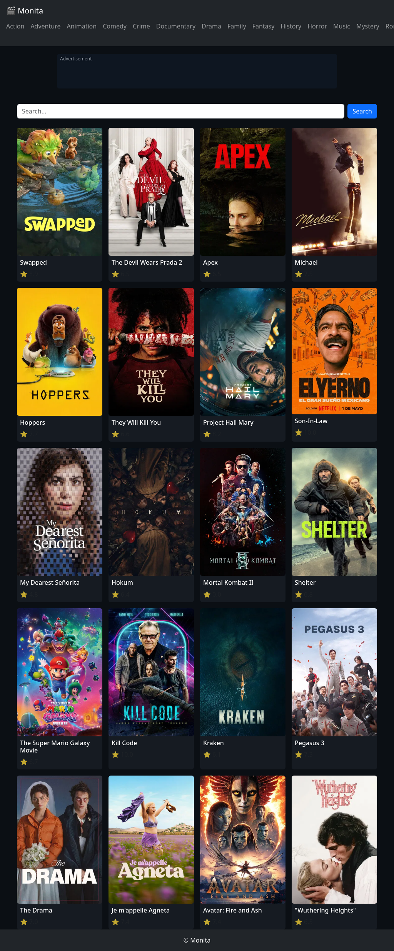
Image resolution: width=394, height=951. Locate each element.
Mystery (367, 26)
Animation (82, 26)
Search (362, 111)
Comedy (115, 26)
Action (15, 26)
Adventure (45, 26)
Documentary (175, 26)
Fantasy (263, 26)
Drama (211, 26)
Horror (317, 26)
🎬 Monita (24, 10)
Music (341, 26)
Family (236, 26)
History (290, 26)
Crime (141, 26)
